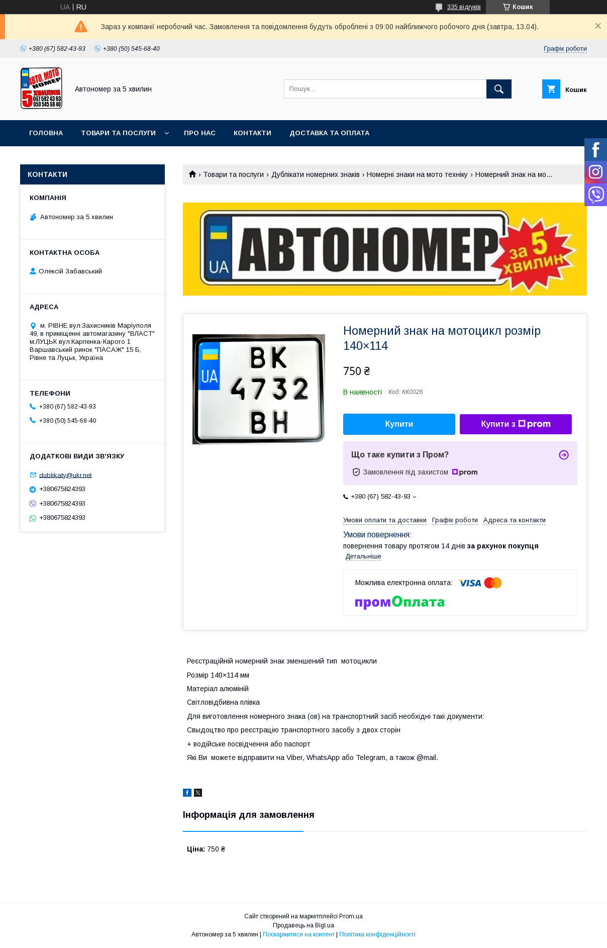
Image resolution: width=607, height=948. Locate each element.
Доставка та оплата (329, 133)
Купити (399, 424)
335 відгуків (464, 7)
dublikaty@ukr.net (65, 475)
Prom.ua (351, 916)
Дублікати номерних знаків (315, 174)
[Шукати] (499, 89)
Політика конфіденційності (377, 934)
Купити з (515, 424)
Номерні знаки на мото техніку (417, 174)
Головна (46, 133)
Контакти (252, 133)
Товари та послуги (118, 133)
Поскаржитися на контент (299, 934)
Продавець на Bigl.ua (303, 925)
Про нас (200, 133)
